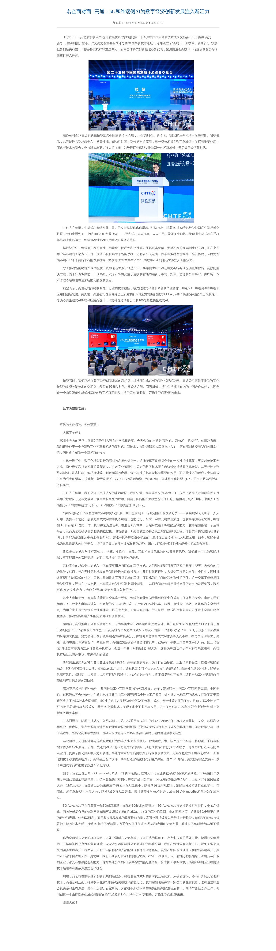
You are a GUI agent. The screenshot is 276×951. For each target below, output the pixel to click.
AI (138, 499)
